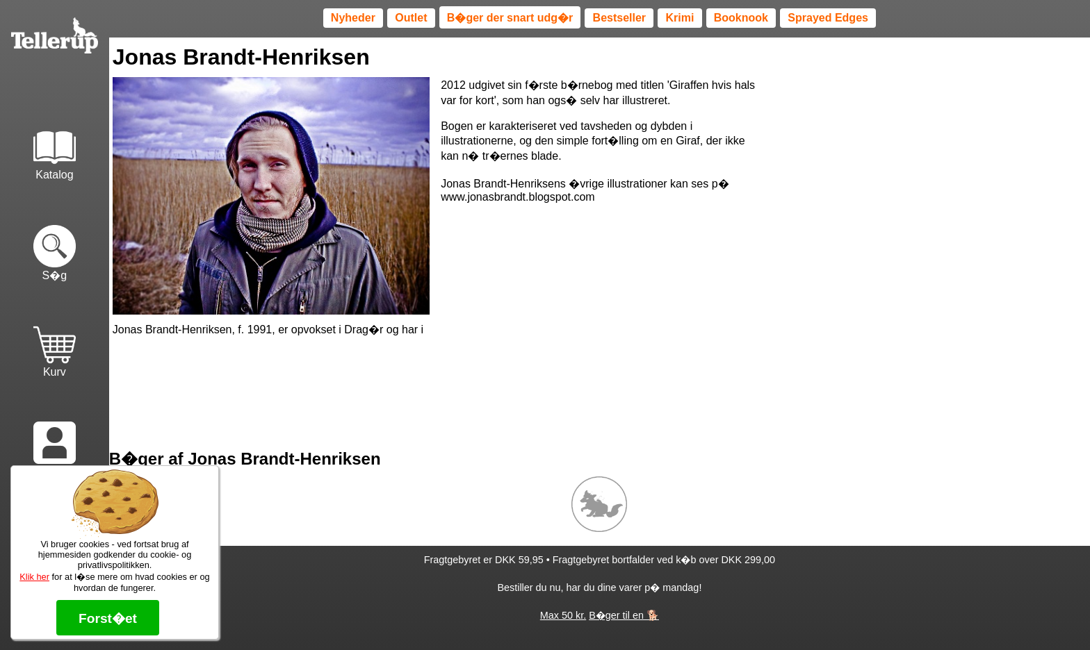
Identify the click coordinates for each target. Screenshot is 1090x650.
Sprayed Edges (828, 18)
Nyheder (353, 18)
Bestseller (619, 18)
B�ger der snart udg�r (510, 18)
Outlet (411, 18)
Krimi (679, 18)
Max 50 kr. (563, 615)
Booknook (741, 18)
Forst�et (108, 618)
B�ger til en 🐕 (624, 615)
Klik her (34, 577)
